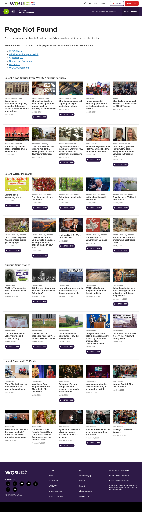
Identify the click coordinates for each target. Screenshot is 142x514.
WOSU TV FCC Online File (119, 483)
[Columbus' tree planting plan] (71, 187)
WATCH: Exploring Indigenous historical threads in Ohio (96, 293)
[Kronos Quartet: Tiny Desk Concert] (125, 374)
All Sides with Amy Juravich (24, 56)
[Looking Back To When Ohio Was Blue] (71, 227)
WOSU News (16, 53)
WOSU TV (14, 66)
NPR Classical (64, 384)
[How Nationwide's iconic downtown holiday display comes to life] (71, 278)
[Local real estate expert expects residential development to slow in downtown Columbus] (44, 136)
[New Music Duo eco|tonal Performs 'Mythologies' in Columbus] (44, 374)
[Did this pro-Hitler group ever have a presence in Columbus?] (44, 278)
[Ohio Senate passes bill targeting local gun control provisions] (71, 91)
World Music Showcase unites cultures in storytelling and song (16, 389)
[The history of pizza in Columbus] (44, 187)
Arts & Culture (91, 146)
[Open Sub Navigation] (107, 3)
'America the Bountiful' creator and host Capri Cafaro (124, 242)
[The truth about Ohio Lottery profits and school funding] (17, 323)
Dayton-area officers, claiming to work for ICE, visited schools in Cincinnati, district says (71, 152)
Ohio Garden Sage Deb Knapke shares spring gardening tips (16, 242)
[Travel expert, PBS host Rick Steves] (125, 187)
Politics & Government (13, 101)
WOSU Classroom (19, 70)
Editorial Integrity (85, 478)
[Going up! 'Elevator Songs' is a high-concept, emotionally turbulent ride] (71, 374)
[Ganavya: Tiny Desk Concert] (125, 419)
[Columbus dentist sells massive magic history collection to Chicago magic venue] (125, 278)
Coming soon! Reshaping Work (13, 198)
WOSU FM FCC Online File (119, 473)
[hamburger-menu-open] (5, 3)
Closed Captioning (85, 493)
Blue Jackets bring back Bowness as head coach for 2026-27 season (124, 106)
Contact (82, 488)
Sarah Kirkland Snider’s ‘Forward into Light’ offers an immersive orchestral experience (16, 436)
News (51, 478)
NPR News (90, 101)
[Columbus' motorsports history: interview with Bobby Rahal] (125, 323)
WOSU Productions (56, 499)
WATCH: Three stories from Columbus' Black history (15, 293)
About (81, 473)
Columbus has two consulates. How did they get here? (69, 338)
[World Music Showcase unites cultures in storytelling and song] (17, 374)
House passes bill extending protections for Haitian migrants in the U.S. (97, 107)
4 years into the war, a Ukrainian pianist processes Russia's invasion (69, 436)
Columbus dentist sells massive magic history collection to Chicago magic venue (124, 294)
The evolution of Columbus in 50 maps (96, 241)
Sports (115, 101)
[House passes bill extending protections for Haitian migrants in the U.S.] (98, 91)
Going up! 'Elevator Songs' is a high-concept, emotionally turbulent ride (69, 390)
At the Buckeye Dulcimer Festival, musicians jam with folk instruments (98, 151)
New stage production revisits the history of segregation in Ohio (96, 389)
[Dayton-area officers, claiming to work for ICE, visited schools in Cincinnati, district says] (71, 136)
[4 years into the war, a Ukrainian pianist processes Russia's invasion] (71, 419)
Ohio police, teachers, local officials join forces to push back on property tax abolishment (44, 107)
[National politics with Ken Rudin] (98, 187)
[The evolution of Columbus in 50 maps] (98, 227)
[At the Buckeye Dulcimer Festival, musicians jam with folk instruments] (98, 136)
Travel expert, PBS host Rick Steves (124, 200)
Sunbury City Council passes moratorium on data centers (16, 151)
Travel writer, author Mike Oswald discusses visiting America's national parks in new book (43, 245)
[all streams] (130, 11)
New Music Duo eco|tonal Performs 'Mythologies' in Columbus (41, 390)
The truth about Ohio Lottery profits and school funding (15, 338)
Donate (132, 3)
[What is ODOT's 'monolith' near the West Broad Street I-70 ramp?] (44, 323)
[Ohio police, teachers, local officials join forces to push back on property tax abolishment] (44, 91)
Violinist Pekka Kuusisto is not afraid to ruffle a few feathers (98, 434)
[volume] (13, 11)
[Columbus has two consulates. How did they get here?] (71, 323)
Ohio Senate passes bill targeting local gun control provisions (70, 106)
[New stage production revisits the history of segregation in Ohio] (98, 374)
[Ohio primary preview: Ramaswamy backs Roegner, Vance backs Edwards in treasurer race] (125, 136)
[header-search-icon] (85, 3)
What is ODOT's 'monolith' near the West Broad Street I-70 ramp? (43, 338)
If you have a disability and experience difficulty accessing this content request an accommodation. (123, 489)
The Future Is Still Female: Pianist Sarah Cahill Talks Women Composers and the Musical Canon (42, 437)
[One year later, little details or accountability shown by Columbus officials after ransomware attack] (98, 323)
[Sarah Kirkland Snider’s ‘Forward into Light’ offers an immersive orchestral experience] (17, 419)
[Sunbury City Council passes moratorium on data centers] (17, 136)
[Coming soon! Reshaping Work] (17, 187)
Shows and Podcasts (20, 63)
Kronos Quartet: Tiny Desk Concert (123, 387)
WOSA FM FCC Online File (119, 478)
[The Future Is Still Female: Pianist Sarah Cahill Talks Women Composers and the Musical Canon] (44, 419)
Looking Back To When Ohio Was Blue (70, 238)
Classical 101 (16, 60)
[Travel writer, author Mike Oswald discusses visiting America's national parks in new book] (44, 227)
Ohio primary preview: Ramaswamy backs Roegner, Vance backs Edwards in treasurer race (123, 154)
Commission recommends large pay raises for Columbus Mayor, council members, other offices (17, 108)
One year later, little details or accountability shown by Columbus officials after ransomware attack (97, 341)
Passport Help (84, 499)
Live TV (117, 3)
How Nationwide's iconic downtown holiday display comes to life (71, 293)
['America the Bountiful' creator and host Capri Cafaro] (125, 227)
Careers (82, 483)
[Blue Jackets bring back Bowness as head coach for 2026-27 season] (125, 91)
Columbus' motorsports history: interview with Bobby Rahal (124, 338)
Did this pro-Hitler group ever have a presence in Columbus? (43, 293)
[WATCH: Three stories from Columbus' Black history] (17, 278)
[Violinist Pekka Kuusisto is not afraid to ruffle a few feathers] (98, 419)
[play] (6, 11)
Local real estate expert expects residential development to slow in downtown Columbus (43, 152)
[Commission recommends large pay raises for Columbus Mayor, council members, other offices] (17, 91)
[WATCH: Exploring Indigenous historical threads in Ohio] (98, 278)
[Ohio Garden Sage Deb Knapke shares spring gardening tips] (17, 227)
